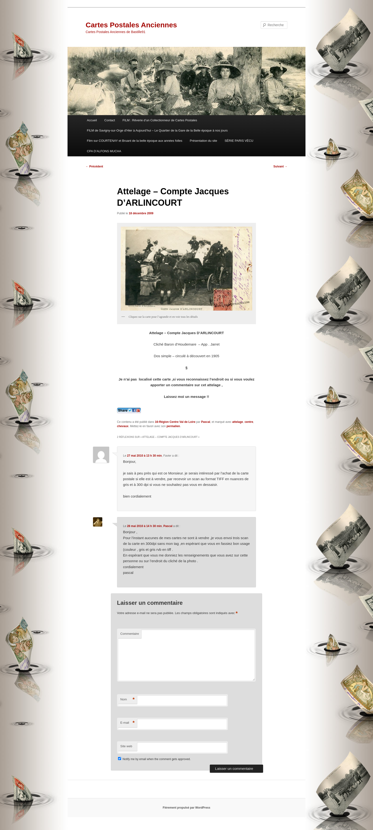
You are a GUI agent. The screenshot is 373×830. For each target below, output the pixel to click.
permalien (173, 426)
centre (249, 422)
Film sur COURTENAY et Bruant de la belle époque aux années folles (134, 140)
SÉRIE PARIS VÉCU (239, 140)
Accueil (92, 120)
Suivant (280, 166)
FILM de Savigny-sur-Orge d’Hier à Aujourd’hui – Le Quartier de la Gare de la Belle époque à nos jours (157, 130)
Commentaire (129, 633)
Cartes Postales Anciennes (131, 25)
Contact (109, 120)
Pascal (205, 422)
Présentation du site (203, 140)
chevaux (122, 426)
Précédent (94, 166)
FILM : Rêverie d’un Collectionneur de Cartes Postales (160, 120)
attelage (237, 422)
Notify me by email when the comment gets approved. (154, 759)
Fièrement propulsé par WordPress (186, 807)
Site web (126, 746)
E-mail (127, 722)
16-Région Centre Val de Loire (175, 422)
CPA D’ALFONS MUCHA (104, 151)
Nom (127, 699)
